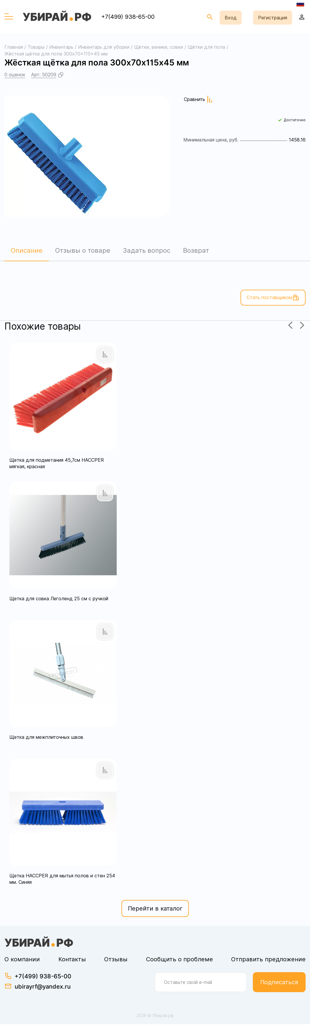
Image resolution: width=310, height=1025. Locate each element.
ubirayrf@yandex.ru (43, 987)
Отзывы (116, 960)
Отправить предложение (268, 960)
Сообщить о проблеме (179, 960)
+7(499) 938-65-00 (128, 16)
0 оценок (14, 74)
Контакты (72, 960)
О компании (22, 960)
